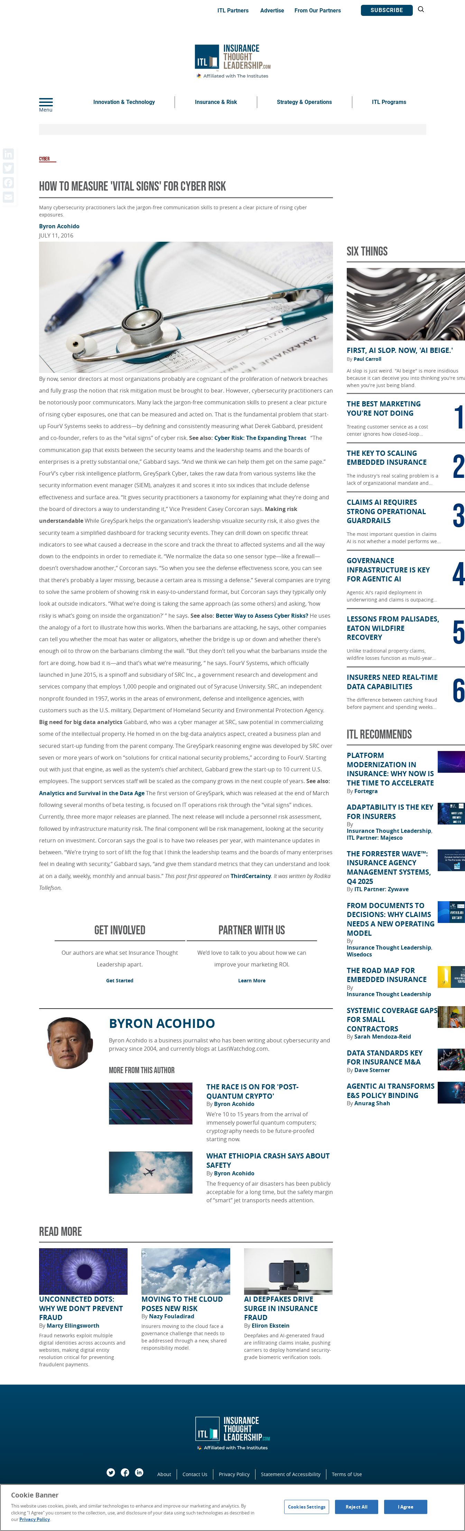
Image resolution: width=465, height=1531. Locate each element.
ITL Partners (233, 10)
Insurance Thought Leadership (390, 831)
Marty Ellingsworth (73, 1325)
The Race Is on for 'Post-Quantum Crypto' (252, 1091)
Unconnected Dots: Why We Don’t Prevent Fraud (81, 1308)
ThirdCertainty (251, 876)
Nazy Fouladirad (171, 1316)
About (164, 1474)
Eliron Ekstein (271, 1325)
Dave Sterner (372, 1070)
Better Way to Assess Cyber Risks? (262, 615)
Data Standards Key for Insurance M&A (384, 1058)
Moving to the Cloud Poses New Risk (182, 1304)
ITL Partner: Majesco (375, 837)
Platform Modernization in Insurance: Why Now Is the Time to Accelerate (390, 769)
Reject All (357, 1506)
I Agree (406, 1506)
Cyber (44, 159)
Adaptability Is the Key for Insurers (390, 812)
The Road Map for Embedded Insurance (387, 975)
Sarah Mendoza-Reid (382, 1036)
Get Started (119, 980)
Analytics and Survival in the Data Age (92, 793)
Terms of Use (347, 1474)
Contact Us (195, 1474)
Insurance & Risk (216, 102)
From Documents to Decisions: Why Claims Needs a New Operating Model (391, 919)
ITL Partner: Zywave (381, 889)
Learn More (252, 980)
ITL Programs (389, 102)
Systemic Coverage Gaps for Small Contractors (392, 1019)
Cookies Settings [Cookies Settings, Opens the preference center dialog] (306, 1506)
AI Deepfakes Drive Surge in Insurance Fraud (281, 1308)
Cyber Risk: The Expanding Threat (261, 438)
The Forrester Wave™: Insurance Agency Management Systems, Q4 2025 (389, 867)
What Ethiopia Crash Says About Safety (268, 1161)
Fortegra (366, 791)
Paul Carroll (367, 359)
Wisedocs (359, 954)
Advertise (272, 10)
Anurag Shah (372, 1103)
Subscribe (387, 10)
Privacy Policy (234, 1474)
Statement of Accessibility (290, 1474)
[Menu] (56, 102)
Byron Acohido (59, 226)
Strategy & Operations (304, 102)
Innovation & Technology (124, 102)
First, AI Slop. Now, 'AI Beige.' (400, 350)
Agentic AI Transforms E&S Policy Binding (391, 1091)
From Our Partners (318, 10)
